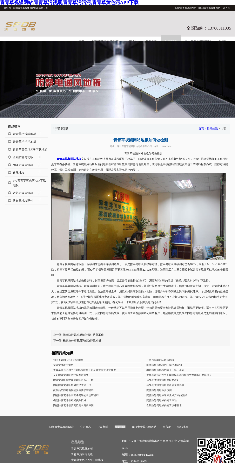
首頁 (201, 128)
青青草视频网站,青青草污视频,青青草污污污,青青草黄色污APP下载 (69, 2)
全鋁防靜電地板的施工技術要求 (164, 405)
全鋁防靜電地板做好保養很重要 (71, 375)
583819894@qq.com (142, 454)
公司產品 (85, 426)
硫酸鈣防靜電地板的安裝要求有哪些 (73, 390)
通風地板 (18, 172)
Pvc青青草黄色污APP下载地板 (29, 183)
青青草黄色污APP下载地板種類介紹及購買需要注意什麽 (84, 370)
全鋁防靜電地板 (23, 157)
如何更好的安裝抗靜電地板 (68, 359)
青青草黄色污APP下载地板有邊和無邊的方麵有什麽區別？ (179, 375)
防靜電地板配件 (23, 200)
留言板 (226, 8)
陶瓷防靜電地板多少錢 (159, 390)
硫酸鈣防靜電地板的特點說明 (162, 380)
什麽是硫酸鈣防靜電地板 (160, 359)
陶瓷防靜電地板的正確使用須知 (164, 364)
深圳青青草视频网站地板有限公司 (134, 146)
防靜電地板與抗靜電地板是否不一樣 (73, 380)
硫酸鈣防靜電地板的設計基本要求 (165, 385)
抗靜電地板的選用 (63, 364)
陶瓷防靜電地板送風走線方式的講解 (166, 395)
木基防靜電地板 (23, 193)
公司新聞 (102, 426)
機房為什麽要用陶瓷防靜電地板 (82, 340)
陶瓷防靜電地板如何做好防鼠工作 (83, 334)
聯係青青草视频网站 (209, 8)
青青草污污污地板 (24, 141)
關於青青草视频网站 (185, 8)
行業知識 (212, 128)
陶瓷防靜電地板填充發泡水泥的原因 (73, 405)
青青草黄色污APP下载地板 (30, 149)
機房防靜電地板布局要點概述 (69, 400)
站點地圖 (182, 426)
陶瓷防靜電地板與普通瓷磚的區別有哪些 (76, 395)
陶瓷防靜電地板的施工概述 (161, 400)
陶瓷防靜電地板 (23, 165)
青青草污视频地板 (24, 133)
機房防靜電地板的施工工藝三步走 (165, 370)
